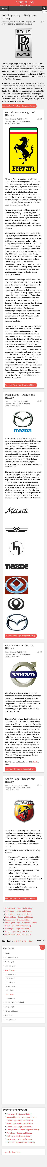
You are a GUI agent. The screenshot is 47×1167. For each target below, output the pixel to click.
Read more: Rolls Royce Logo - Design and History (18, 106)
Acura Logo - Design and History (18, 934)
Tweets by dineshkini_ (12, 1152)
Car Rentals (10, 978)
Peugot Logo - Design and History (18, 932)
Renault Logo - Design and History (18, 920)
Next (26, 941)
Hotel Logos (10, 982)
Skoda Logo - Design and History (18, 911)
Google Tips (9, 1007)
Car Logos (9, 994)
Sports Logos (10, 966)
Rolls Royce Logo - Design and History (19, 17)
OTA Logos (10, 990)
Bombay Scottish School (14, 1002)
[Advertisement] (12, 1065)
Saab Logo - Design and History (17, 929)
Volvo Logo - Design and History (19, 647)
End (30, 941)
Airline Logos (11, 974)
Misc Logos (9, 962)
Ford (35, 762)
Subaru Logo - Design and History (18, 914)
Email (44, 21)
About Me (8, 1015)
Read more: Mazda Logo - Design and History (20, 636)
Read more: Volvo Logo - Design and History (19, 769)
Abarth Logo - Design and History (20, 780)
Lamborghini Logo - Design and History (20, 923)
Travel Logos (18, 22)
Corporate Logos (11, 957)
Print (41, 21)
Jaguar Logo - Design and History (18, 926)
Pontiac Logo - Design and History (18, 908)
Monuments (10, 998)
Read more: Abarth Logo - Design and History (20, 898)
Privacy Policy (10, 1020)
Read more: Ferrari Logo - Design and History (20, 385)
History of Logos (11, 1011)
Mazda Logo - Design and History (20, 396)
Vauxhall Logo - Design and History (19, 917)
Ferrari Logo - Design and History (20, 114)
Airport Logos (11, 986)
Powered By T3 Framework (23, 1162)
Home (7, 953)
